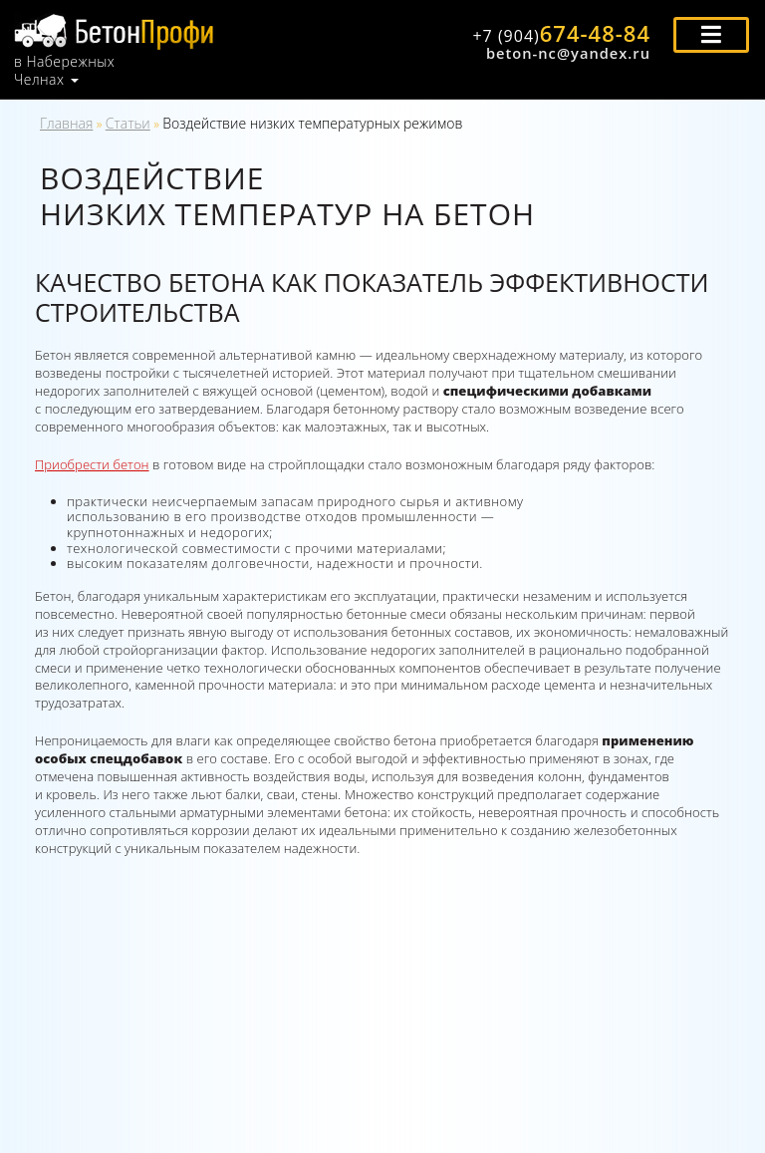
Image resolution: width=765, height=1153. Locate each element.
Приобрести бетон (92, 464)
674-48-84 (561, 33)
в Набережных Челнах (64, 71)
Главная (66, 123)
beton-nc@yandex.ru (568, 53)
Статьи (128, 123)
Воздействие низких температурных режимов (312, 123)
